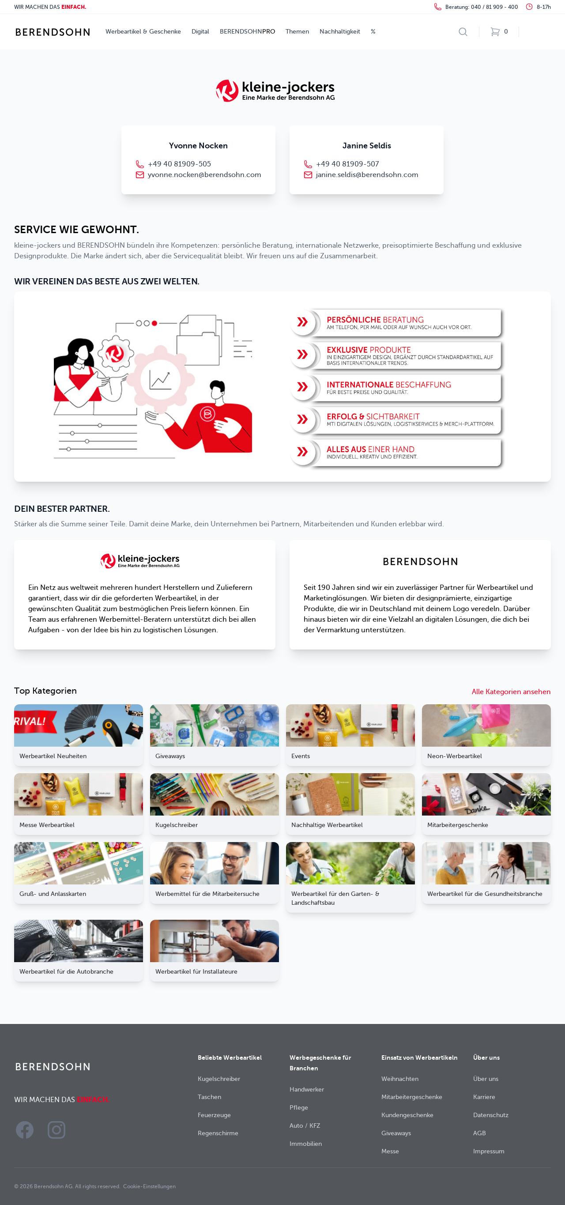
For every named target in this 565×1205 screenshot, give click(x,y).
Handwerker (307, 1089)
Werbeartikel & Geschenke (143, 31)
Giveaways (396, 1133)
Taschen (209, 1097)
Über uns (485, 1079)
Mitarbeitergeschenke (411, 1097)
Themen (297, 31)
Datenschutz (490, 1115)
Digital (200, 31)
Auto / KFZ (305, 1125)
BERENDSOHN (247, 31)
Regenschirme (218, 1133)
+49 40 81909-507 (347, 164)
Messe (390, 1151)
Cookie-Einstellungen (149, 1186)
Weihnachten (399, 1079)
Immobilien (306, 1144)
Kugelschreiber (219, 1079)
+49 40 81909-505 (179, 164)
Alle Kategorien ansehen (511, 692)
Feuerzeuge (214, 1115)
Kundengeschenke (407, 1115)
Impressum (489, 1151)
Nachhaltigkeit (340, 31)
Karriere (484, 1097)
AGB (479, 1133)
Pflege (299, 1107)
